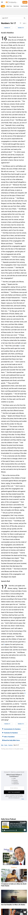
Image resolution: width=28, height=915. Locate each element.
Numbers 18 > (21, 27)
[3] (24, 693)
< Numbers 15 (7, 27)
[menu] (2, 2)
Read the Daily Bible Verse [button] (11, 740)
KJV (24, 23)
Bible (2, 745)
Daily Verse (16, 6)
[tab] (14, 729)
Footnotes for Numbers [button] (10, 733)
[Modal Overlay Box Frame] (14, 785)
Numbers (10, 745)
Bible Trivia (9, 6)
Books (5, 745)
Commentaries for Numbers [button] (11, 729)
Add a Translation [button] (8, 736)
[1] (19, 345)
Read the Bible (24, 6)
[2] (4, 644)
